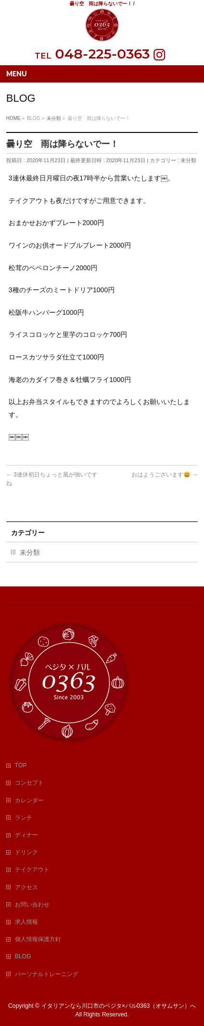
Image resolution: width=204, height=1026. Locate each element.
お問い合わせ (32, 904)
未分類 (188, 160)
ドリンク (26, 852)
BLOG (23, 956)
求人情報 (26, 922)
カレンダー (29, 800)
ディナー (26, 835)
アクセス (26, 887)
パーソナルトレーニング (46, 974)
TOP (21, 765)
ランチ (23, 817)
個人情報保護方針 (38, 939)
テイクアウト (32, 869)
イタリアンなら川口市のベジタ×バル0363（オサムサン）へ (118, 1005)
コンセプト (29, 782)
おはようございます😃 (165, 474)
